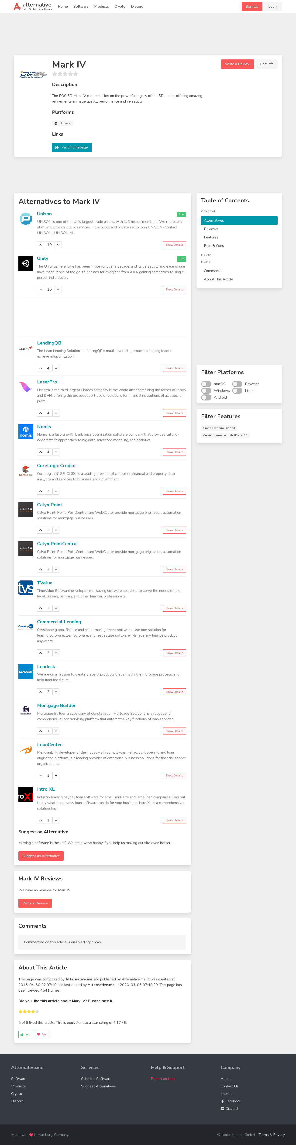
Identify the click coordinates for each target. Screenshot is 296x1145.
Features (211, 237)
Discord (137, 6)
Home (63, 6)
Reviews (211, 228)
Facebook (231, 1101)
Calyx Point (49, 505)
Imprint (226, 1093)
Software (81, 6)
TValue (44, 583)
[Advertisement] (148, 36)
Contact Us (230, 1086)
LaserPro (47, 382)
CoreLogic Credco (56, 465)
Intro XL (46, 789)
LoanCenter (49, 744)
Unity (42, 258)
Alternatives (214, 220)
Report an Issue (163, 1078)
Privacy (279, 1134)
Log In (273, 6)
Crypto (119, 6)
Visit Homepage (75, 147)
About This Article (218, 279)
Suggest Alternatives (98, 1086)
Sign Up (252, 6)
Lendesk (46, 666)
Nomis (44, 427)
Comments (212, 270)
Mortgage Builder (56, 705)
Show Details (174, 245)
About (226, 1078)
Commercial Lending (59, 622)
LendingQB (49, 343)
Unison (44, 214)
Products (101, 6)
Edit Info (267, 64)
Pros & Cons (214, 245)
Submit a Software (96, 1078)
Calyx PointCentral (57, 544)
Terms (264, 1134)
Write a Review (237, 64)
